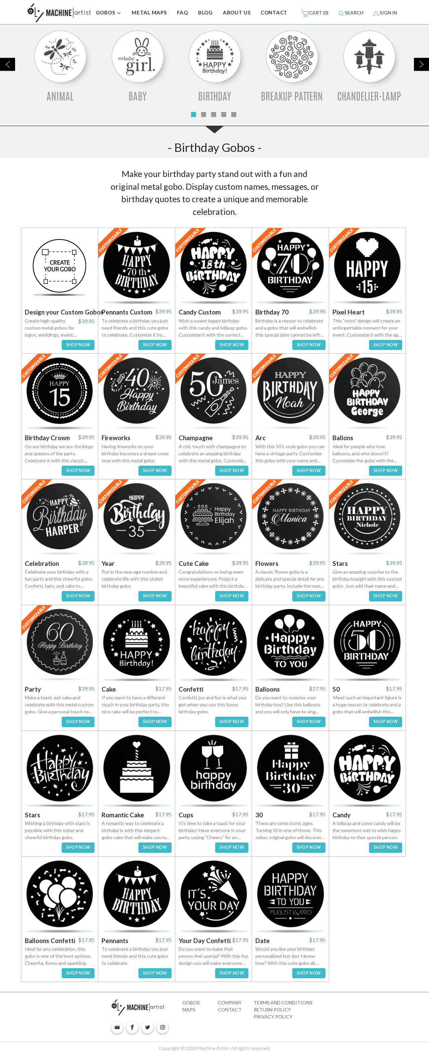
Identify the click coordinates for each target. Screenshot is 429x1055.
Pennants (115, 940)
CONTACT (274, 12)
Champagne (196, 438)
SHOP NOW (78, 344)
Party (33, 689)
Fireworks (116, 438)
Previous (7, 64)
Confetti (191, 689)
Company (230, 1002)
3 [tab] (213, 114)
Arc (260, 438)
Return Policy (272, 1009)
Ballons (342, 438)
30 (259, 815)
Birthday (214, 96)
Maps (188, 1009)
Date (262, 940)
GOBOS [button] (109, 13)
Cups (186, 815)
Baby (137, 96)
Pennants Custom (127, 312)
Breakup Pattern (292, 96)
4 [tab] (223, 114)
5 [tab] (233, 114)
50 (336, 689)
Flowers (267, 563)
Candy (341, 815)
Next (421, 64)
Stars (340, 563)
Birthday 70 (272, 312)
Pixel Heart (348, 312)
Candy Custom (200, 312)
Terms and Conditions (283, 1002)
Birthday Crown (47, 438)
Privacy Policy (273, 1016)
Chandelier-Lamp (369, 96)
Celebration (42, 563)
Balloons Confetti (50, 940)
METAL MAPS (149, 12)
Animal (60, 96)
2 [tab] (203, 114)
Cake (109, 689)
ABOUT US (237, 12)
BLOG (205, 12)
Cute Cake (194, 563)
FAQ (182, 12)
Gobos (191, 1002)
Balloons (267, 689)
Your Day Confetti (205, 940)
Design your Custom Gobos (64, 312)
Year (108, 563)
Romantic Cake (123, 815)
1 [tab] (193, 114)
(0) (314, 13)
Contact (230, 1009)
